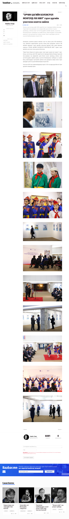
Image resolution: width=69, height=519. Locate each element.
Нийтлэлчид (62, 2)
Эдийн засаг (34, 2)
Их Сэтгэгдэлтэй (8, 44)
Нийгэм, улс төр (26, 2)
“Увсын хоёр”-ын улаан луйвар (57, 506)
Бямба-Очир (26, 25)
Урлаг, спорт (42, 2)
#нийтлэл (60, 509)
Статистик (54, 2)
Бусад (48, 2)
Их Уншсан (7, 42)
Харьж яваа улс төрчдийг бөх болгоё (9, 506)
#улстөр (54, 509)
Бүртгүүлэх (49, 471)
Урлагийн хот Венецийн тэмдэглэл (24, 506)
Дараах (60, 12)
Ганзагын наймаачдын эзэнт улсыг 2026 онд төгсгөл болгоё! (42, 507)
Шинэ (6, 40)
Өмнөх (25, 12)
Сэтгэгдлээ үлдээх (28, 457)
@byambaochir (10, 25)
